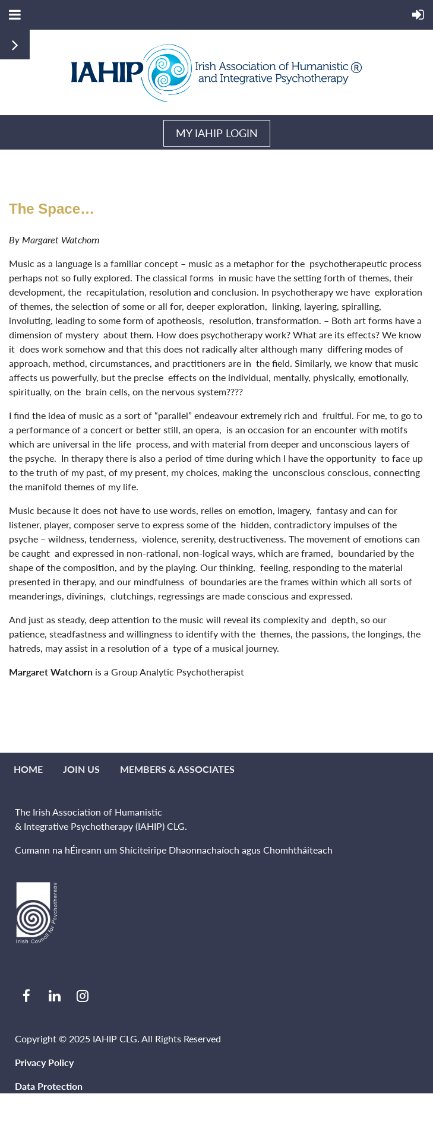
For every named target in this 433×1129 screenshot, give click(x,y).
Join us (81, 769)
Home (28, 769)
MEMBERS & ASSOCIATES (177, 769)
